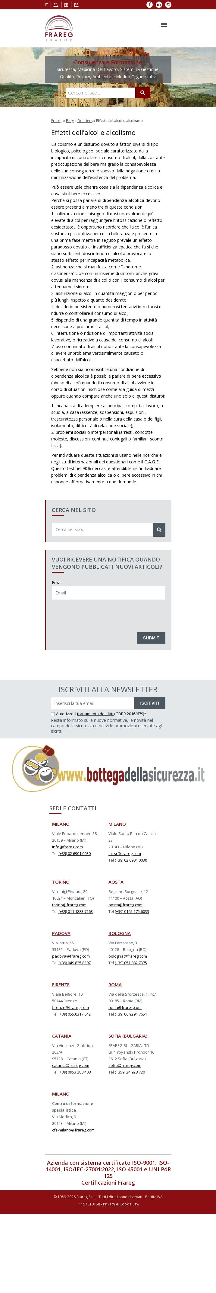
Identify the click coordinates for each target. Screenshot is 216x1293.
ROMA (115, 984)
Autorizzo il (64, 713)
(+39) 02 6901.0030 (74, 853)
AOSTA (116, 882)
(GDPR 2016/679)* (130, 713)
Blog (70, 120)
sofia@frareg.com (124, 1065)
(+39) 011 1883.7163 (75, 911)
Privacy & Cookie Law (121, 1204)
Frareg (56, 120)
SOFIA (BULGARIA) (127, 1036)
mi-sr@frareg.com (124, 853)
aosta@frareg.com (125, 904)
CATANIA (61, 1036)
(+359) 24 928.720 (130, 1072)
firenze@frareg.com (70, 1007)
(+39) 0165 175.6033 (132, 911)
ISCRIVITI (149, 703)
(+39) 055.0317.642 (74, 1014)
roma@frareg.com (125, 1007)
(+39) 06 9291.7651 (131, 1014)
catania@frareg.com (70, 1065)
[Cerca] (142, 92)
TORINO (61, 882)
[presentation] (97, 614)
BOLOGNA (119, 933)
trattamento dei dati (95, 713)
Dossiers (84, 120)
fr (66, 4)
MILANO (61, 824)
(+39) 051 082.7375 (131, 962)
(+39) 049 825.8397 (74, 962)
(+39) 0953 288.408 (74, 1072)
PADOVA (61, 933)
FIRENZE (61, 984)
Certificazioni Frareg (108, 1182)
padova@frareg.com (71, 956)
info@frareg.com (67, 847)
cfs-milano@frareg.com (73, 1130)
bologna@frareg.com (127, 956)
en (56, 4)
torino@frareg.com (69, 904)
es (76, 4)
